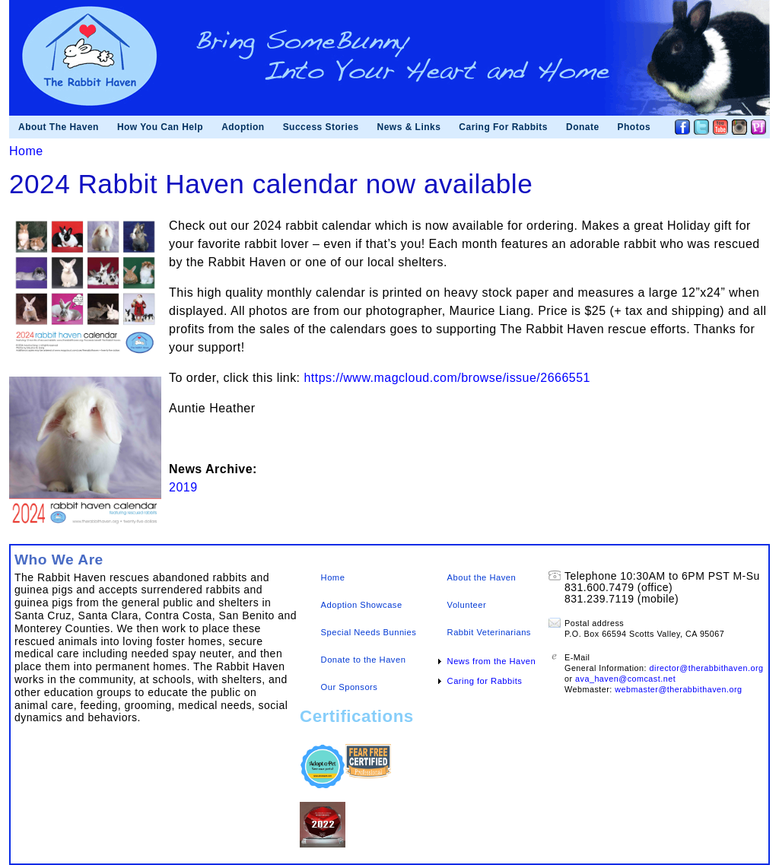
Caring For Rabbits (503, 127)
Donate (582, 127)
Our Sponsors (349, 687)
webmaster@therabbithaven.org (678, 689)
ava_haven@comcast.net (625, 678)
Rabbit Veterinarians (489, 632)
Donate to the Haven (363, 659)
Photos (634, 127)
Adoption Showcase (361, 604)
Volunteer (467, 604)
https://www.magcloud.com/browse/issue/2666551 (447, 377)
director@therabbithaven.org (707, 668)
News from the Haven (491, 661)
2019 (183, 487)
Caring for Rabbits (485, 680)
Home (26, 151)
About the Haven (482, 577)
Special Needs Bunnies (369, 632)
